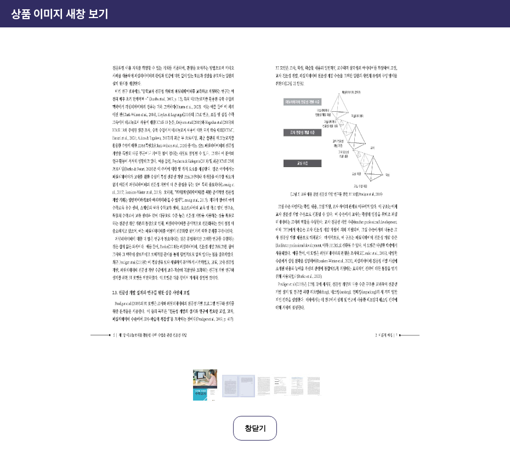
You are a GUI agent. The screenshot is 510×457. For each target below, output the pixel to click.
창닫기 (255, 428)
